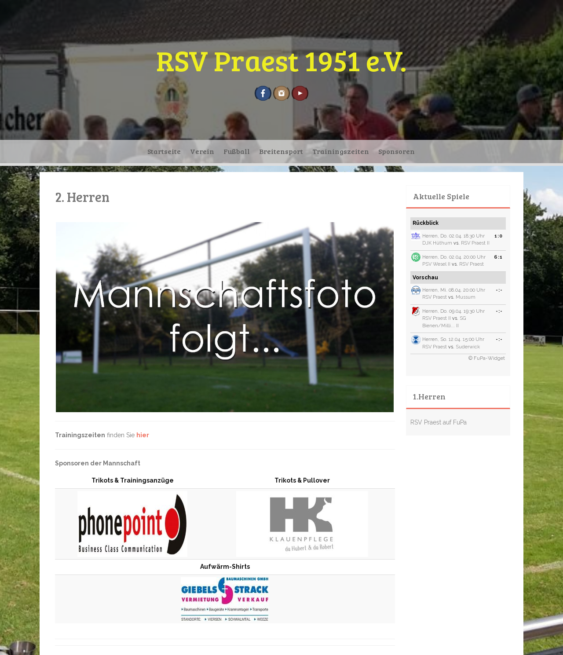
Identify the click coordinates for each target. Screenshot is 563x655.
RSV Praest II (475, 243)
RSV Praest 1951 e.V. (281, 60)
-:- (499, 290)
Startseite (164, 151)
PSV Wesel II (436, 264)
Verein (202, 151)
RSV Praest (471, 264)
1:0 (498, 236)
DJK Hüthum (437, 243)
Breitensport (281, 151)
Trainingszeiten (340, 151)
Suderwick (468, 347)
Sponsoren (396, 151)
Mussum (465, 297)
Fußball (236, 151)
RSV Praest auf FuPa (438, 422)
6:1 (498, 257)
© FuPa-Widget (486, 358)
